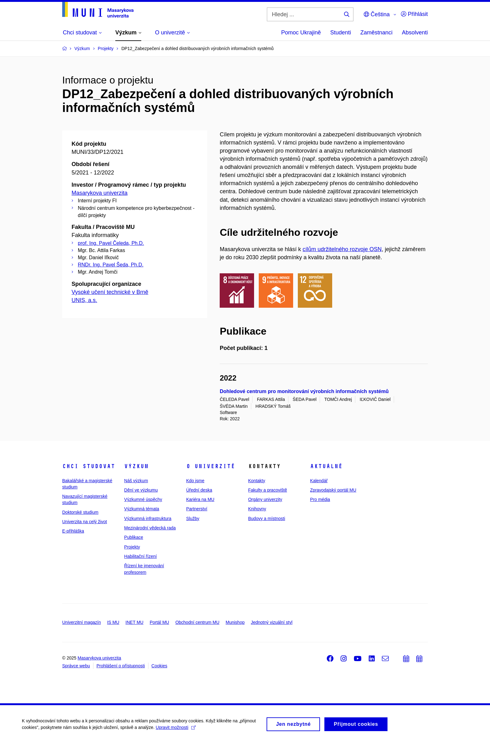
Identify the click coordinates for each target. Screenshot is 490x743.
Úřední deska (199, 490)
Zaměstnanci (376, 32)
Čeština (377, 14)
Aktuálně (326, 466)
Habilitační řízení (140, 556)
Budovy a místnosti (266, 518)
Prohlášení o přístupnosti (121, 665)
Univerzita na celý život (84, 521)
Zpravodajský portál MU (333, 490)
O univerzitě (210, 466)
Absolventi (415, 32)
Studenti (340, 32)
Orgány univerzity (265, 499)
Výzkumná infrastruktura (147, 518)
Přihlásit (414, 14)
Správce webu (76, 665)
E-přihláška (73, 530)
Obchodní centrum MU (197, 622)
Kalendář (319, 480)
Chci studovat (88, 466)
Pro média (320, 499)
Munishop (235, 622)
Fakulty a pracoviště (267, 490)
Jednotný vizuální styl (271, 622)
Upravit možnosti (175, 729)
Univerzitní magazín (81, 622)
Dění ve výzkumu (141, 490)
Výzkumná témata (141, 508)
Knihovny (257, 508)
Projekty (132, 546)
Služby (192, 518)
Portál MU (159, 622)
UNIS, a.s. (84, 300)
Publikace (133, 537)
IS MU (113, 622)
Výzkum (136, 466)
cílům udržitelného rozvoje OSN (342, 249)
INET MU (134, 622)
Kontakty (256, 480)
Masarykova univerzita (100, 193)
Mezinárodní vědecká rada (150, 527)
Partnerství (197, 508)
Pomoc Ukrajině (301, 32)
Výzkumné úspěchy (143, 499)
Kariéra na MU (200, 499)
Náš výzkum (136, 480)
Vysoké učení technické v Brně (110, 292)
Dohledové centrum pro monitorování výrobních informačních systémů (304, 391)
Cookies (160, 665)
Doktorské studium (80, 512)
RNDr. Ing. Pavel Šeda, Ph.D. (110, 264)
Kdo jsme (195, 480)
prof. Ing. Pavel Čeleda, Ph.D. (111, 243)
